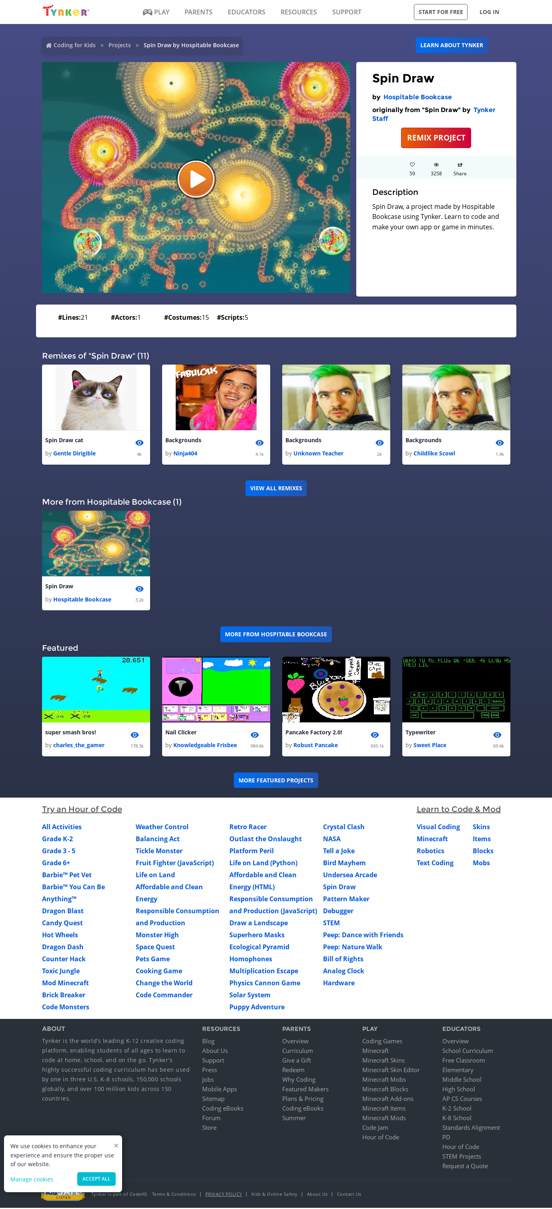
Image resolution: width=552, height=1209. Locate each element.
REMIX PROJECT (436, 137)
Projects (119, 45)
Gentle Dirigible (74, 453)
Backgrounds (183, 440)
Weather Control (162, 828)
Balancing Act (158, 840)
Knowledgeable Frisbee (205, 746)
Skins (481, 828)
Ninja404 (185, 453)
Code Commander (164, 996)
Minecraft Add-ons (387, 1100)
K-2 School (457, 1109)
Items (482, 840)
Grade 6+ (56, 864)
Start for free (441, 12)
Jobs (208, 1081)
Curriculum (297, 1052)
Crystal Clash (344, 828)
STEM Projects (461, 1157)
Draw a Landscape (258, 924)
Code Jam (375, 1129)
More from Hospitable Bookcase (276, 635)
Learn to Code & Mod (459, 810)
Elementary (458, 1071)
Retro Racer (248, 828)
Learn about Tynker (451, 45)
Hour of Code (380, 1138)
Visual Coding (438, 828)
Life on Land (155, 876)
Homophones (250, 960)
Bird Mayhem (344, 864)
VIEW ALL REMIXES (276, 488)
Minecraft (432, 840)
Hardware (339, 984)
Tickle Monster (159, 852)
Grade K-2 (57, 840)
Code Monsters (65, 1008)
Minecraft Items (383, 1109)
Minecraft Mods (384, 1119)
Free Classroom (463, 1061)
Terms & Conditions (174, 1195)
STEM (331, 924)
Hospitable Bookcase (417, 97)
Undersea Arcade (350, 876)
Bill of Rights (343, 960)
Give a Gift (296, 1061)
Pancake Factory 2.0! (313, 733)
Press (209, 1071)
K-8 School (457, 1119)
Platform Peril (251, 852)
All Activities (62, 828)
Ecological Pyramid (259, 948)
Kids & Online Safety (274, 1195)
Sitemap (213, 1100)
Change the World (164, 984)
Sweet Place (429, 746)
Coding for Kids (75, 45)
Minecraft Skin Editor (391, 1071)
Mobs (481, 864)
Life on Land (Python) (263, 864)
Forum (211, 1119)
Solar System (250, 996)
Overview (295, 1042)
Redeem (293, 1071)
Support (213, 1061)
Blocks (483, 852)
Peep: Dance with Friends (363, 936)
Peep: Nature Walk (352, 948)
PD (446, 1138)
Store (209, 1129)
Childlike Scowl (434, 453)
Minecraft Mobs (384, 1081)
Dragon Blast (63, 912)
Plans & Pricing (302, 1100)
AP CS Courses (462, 1100)
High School (458, 1090)
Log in (489, 12)
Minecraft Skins (383, 1061)
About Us (215, 1052)
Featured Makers (305, 1090)
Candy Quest (62, 924)
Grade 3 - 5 (58, 852)
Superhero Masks (257, 936)
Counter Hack (64, 960)
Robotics (430, 852)
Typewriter (420, 733)
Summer (294, 1119)
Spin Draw (59, 587)
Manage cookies (31, 1179)
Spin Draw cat (64, 440)
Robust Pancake (315, 746)
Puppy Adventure (257, 1008)
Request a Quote (465, 1167)
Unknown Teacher (318, 453)
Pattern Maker (346, 900)
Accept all (96, 1178)
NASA (332, 840)
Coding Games (382, 1042)
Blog (208, 1042)
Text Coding (435, 864)
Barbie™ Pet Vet (67, 876)
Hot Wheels (60, 936)
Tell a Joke (339, 852)
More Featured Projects (276, 781)
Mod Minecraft (65, 984)
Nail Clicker (181, 733)
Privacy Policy (223, 1195)
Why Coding (298, 1081)
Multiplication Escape (263, 972)
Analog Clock (343, 972)
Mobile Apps (219, 1090)
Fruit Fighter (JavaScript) (175, 864)
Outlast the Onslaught (265, 840)
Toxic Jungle (61, 972)
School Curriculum (467, 1052)
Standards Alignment (471, 1129)
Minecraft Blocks (385, 1090)
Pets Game (153, 960)
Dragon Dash (63, 948)
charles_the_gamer (78, 746)
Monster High (157, 936)
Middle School (462, 1081)
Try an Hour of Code (82, 810)
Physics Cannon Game (264, 984)
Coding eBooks (222, 1109)
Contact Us (349, 1195)
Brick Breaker (63, 996)
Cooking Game (159, 972)
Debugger (338, 912)
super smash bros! (70, 733)
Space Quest (155, 948)
